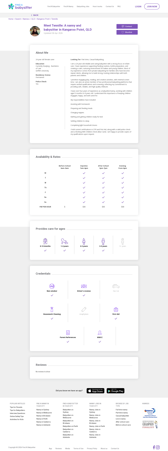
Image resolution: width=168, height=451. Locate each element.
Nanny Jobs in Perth (97, 426)
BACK (34, 15)
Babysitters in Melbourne (68, 416)
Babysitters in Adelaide (68, 436)
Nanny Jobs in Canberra (94, 430)
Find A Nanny (68, 6)
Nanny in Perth (42, 419)
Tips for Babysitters (17, 410)
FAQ (118, 6)
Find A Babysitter (54, 6)
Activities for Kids (17, 419)
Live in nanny (121, 419)
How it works (97, 6)
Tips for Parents (16, 407)
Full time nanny (121, 410)
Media (67, 448)
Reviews (59, 448)
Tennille (54, 19)
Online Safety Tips (17, 416)
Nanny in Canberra (43, 422)
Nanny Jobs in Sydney (94, 411)
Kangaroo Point (43, 19)
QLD (33, 19)
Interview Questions (17, 413)
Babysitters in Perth (70, 426)
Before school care (123, 425)
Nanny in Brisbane (43, 416)
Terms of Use (78, 448)
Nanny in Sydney (42, 410)
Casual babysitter (122, 416)
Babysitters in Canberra (68, 430)
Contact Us (110, 6)
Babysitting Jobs (83, 6)
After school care (122, 422)
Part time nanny (122, 413)
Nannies (26, 19)
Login (138, 6)
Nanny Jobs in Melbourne (94, 416)
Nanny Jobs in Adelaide (94, 436)
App (50, 448)
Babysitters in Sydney (68, 411)
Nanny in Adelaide (43, 425)
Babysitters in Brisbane (68, 422)
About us (104, 448)
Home (10, 19)
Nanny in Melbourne (44, 413)
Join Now (152, 6)
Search (18, 19)
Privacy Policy (92, 448)
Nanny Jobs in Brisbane (94, 422)
